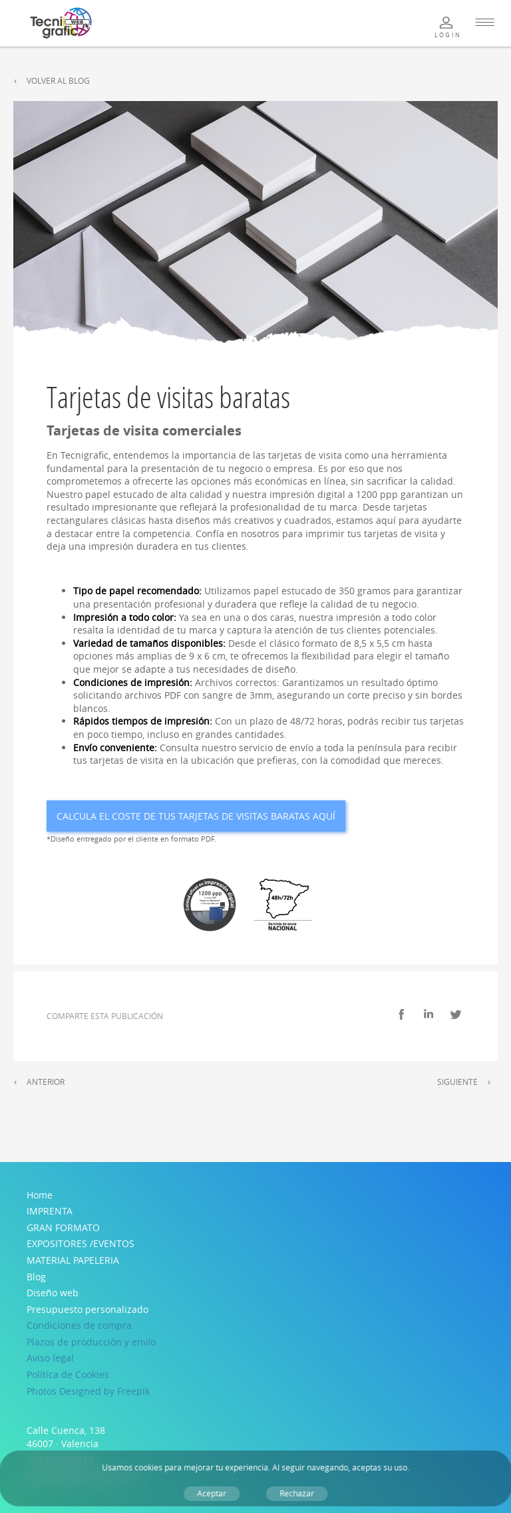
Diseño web (53, 1292)
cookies (148, 1467)
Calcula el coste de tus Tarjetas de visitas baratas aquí (196, 816)
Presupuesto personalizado (87, 1309)
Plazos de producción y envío (91, 1342)
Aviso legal (50, 1357)
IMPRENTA (50, 1211)
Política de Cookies (68, 1374)
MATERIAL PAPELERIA (73, 1260)
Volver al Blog (58, 81)
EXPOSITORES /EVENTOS (80, 1243)
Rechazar (296, 1493)
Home (40, 1195)
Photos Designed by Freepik (88, 1391)
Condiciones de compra (79, 1325)
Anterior (46, 1082)
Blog (36, 1276)
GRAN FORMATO (63, 1227)
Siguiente (457, 1082)
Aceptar (211, 1493)
